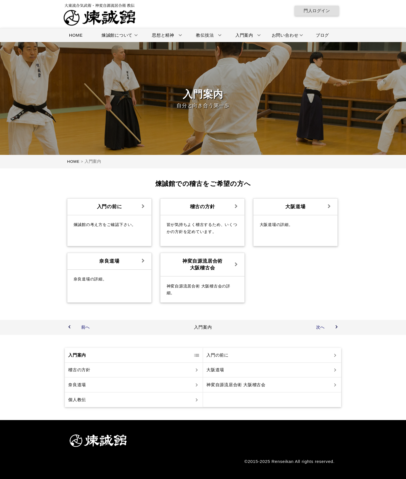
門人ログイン (317, 10)
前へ (85, 327)
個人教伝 (77, 399)
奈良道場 (77, 384)
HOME (76, 35)
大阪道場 (215, 370)
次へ (320, 327)
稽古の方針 (79, 370)
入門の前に (217, 355)
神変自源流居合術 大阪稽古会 (236, 384)
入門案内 (77, 355)
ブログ (322, 35)
